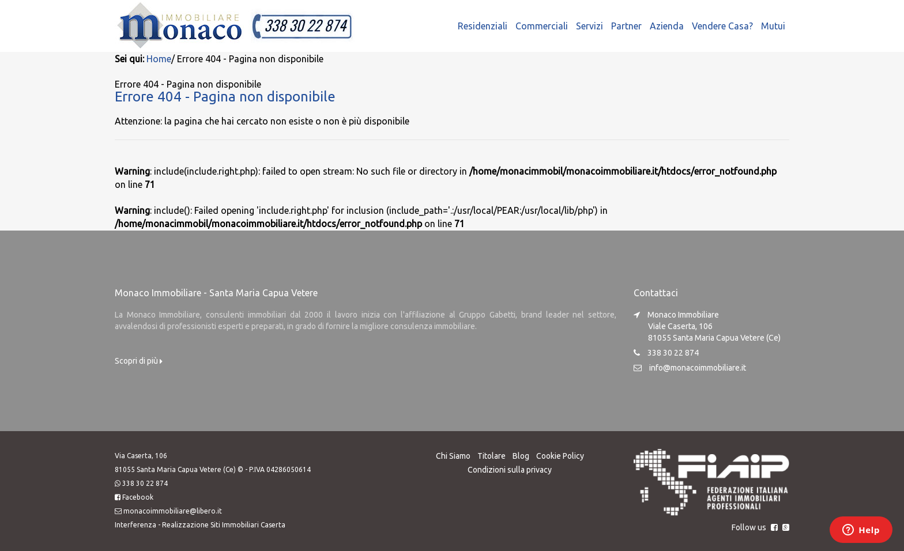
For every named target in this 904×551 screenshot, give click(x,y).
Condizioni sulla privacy (510, 469)
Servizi (589, 26)
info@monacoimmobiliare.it (697, 367)
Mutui (773, 26)
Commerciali (541, 26)
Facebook (137, 496)
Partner (626, 26)
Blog (521, 455)
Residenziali (482, 26)
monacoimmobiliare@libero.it (172, 510)
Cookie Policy (560, 455)
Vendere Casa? (722, 26)
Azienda (667, 26)
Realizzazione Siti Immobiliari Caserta (223, 524)
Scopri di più (139, 360)
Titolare (491, 455)
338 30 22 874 (145, 482)
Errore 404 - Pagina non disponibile (225, 96)
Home (158, 59)
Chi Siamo (453, 455)
